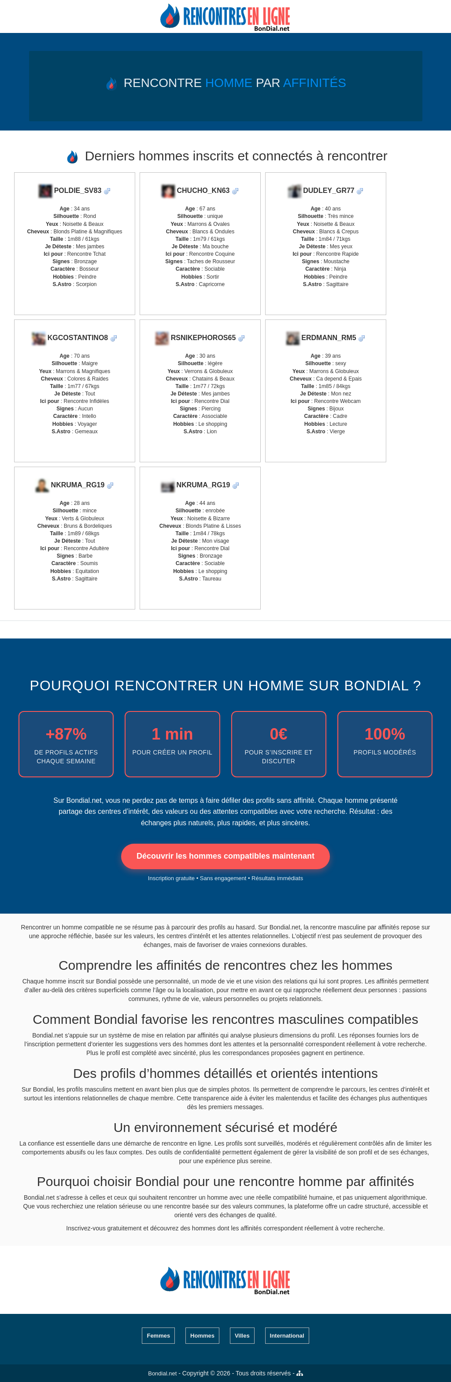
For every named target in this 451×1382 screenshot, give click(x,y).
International (287, 1335)
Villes (242, 1335)
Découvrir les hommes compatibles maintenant (225, 856)
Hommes (202, 1335)
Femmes (158, 1335)
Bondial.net (162, 1373)
